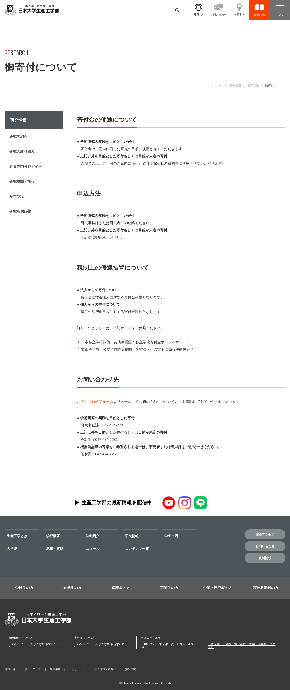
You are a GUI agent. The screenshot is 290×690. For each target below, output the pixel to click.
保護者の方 (121, 588)
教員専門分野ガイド (25, 166)
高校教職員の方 (265, 588)
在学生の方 (72, 588)
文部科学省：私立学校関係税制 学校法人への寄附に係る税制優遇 (137, 349)
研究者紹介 (18, 137)
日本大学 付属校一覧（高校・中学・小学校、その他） (242, 646)
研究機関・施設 (22, 181)
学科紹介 (92, 536)
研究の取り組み (22, 152)
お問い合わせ (265, 546)
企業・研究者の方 (217, 588)
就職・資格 (54, 549)
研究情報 (236, 85)
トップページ (215, 85)
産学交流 (253, 85)
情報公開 (10, 669)
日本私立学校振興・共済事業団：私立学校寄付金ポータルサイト (135, 342)
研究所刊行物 (20, 211)
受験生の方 (24, 588)
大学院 (12, 549)
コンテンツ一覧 (137, 549)
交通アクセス (265, 534)
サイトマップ (32, 669)
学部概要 (53, 536)
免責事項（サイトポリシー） (67, 669)
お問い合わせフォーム (95, 402)
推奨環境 (130, 669)
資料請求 (265, 558)
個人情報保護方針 (105, 669)
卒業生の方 (169, 588)
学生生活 (171, 536)
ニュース (92, 549)
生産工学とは (17, 536)
